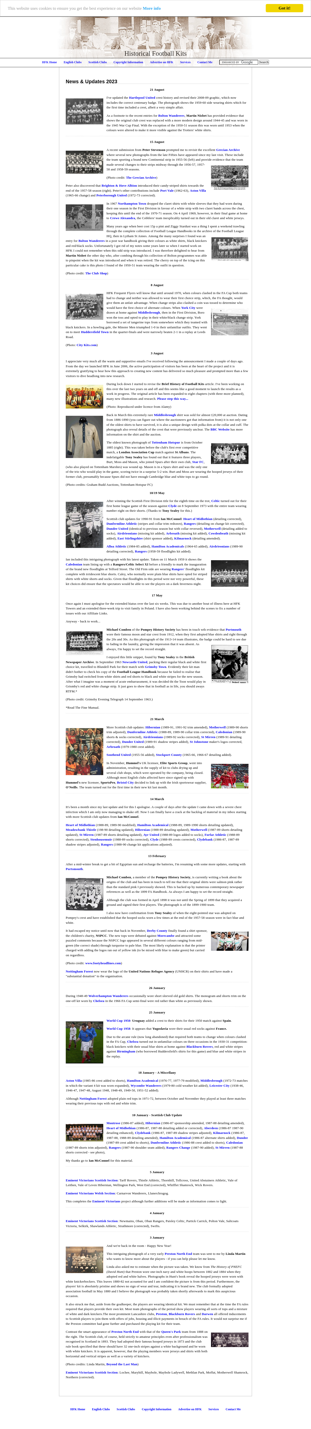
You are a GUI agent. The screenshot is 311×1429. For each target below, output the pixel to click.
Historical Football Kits (155, 53)
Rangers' (178, 569)
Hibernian (153, 727)
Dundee (242, 1138)
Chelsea (98, 1001)
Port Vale (167, 190)
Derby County (157, 931)
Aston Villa (198, 190)
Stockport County (169, 755)
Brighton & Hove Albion (119, 185)
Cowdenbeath (218, 533)
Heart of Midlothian (197, 519)
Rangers (190, 523)
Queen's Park (171, 1332)
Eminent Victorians (106, 1201)
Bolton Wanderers (171, 115)
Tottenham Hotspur (166, 442)
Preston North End (178, 1254)
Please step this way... (172, 399)
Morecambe (165, 936)
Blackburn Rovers (199, 1046)
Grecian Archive (228, 150)
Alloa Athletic (116, 546)
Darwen (207, 1314)
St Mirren (208, 737)
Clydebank (205, 839)
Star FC (198, 462)
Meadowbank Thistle (81, 830)
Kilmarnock (183, 538)
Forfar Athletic (215, 835)
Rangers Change (178, 1147)
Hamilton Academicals (168, 546)
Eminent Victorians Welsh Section (90, 1193)
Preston (161, 1314)
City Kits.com (87, 345)
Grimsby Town (155, 667)
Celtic (215, 501)
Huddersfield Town (95, 332)
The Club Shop (96, 273)
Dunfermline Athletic (121, 523)
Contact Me (204, 62)
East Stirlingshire (130, 538)
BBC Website (220, 429)
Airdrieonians (127, 533)
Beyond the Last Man (121, 1364)
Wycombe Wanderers (146, 1085)
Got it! (284, 8)
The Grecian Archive (141, 177)
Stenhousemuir (101, 839)
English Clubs (73, 62)
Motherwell (212, 528)
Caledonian (74, 564)
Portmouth (234, 629)
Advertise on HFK (161, 62)
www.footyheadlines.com (103, 963)
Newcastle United (134, 662)
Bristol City (125, 782)
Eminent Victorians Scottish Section (92, 1180)
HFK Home (49, 62)
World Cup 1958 (118, 1028)
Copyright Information (128, 62)
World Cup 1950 (118, 1020)
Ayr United (151, 835)
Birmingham (126, 1051)
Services (185, 62)
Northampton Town (132, 203)
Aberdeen (211, 1128)
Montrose (113, 1123)
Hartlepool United (142, 97)
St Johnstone (199, 742)
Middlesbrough (149, 312)
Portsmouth (74, 869)
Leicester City (220, 1085)
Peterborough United (111, 195)
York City (188, 308)
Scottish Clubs (97, 62)
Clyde (172, 506)
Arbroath (173, 533)
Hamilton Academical (152, 825)
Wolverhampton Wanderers (108, 996)
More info (152, 8)
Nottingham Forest (79, 971)
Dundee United (117, 528)
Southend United (118, 755)
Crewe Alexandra (122, 218)
